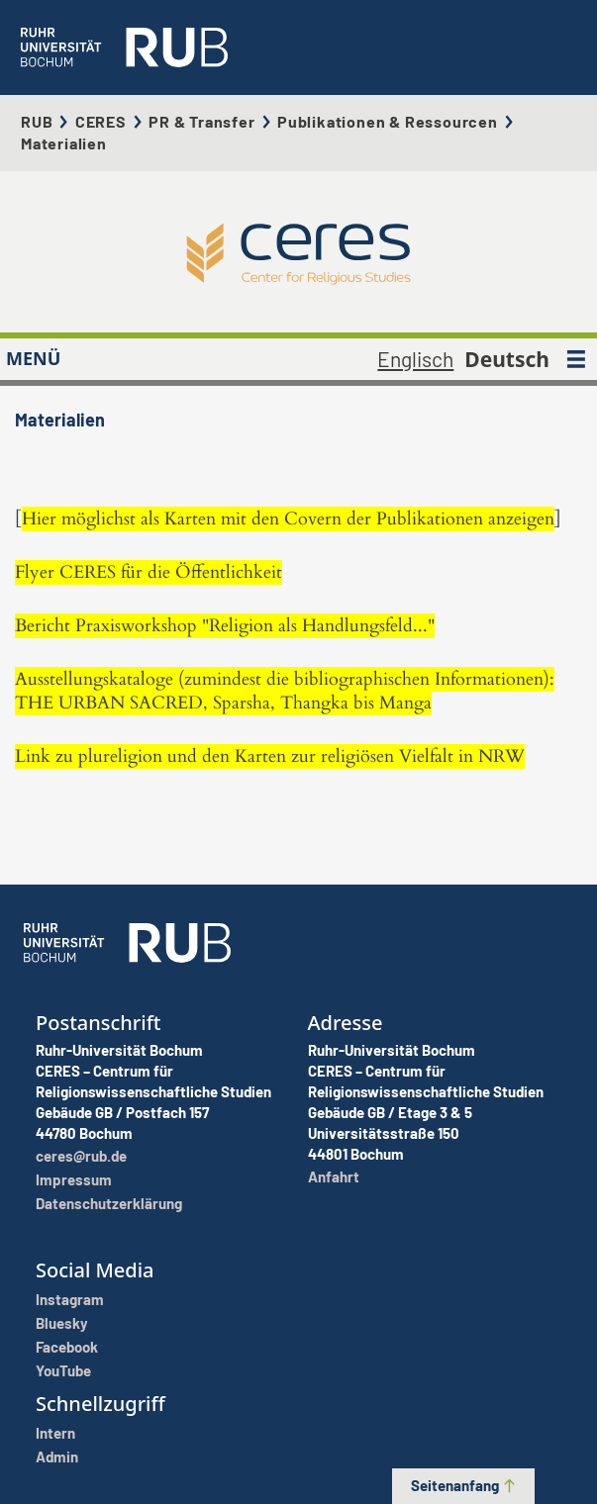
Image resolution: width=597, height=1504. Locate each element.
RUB (36, 121)
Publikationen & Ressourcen (387, 121)
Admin (57, 1456)
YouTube (63, 1370)
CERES (101, 121)
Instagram (70, 1299)
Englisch (415, 358)
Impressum (74, 1179)
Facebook (67, 1347)
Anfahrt (333, 1176)
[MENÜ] (576, 359)
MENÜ (33, 358)
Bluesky (62, 1323)
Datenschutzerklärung (109, 1203)
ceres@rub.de (81, 1156)
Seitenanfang (464, 1485)
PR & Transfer (201, 121)
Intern (55, 1433)
